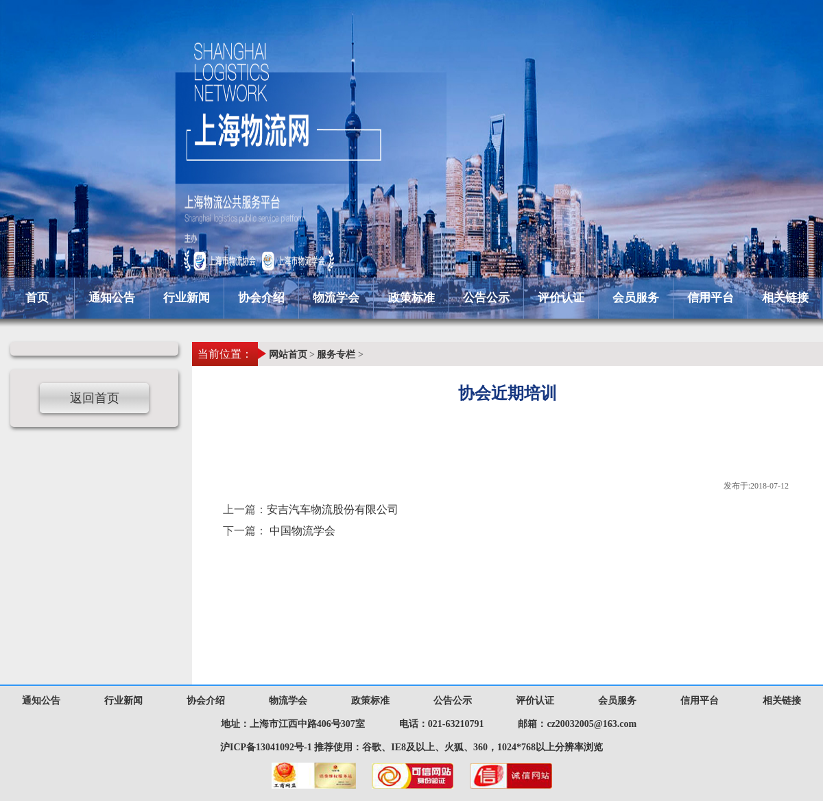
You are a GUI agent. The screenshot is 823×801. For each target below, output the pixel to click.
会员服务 (635, 297)
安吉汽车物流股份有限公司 (332, 509)
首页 (37, 297)
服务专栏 (336, 354)
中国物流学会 (302, 531)
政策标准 (411, 297)
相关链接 (785, 297)
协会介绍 (261, 297)
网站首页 (288, 354)
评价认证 (561, 297)
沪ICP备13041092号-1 (266, 747)
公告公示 (486, 297)
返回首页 (94, 398)
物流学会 (336, 297)
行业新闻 (186, 297)
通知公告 (111, 297)
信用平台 (710, 297)
